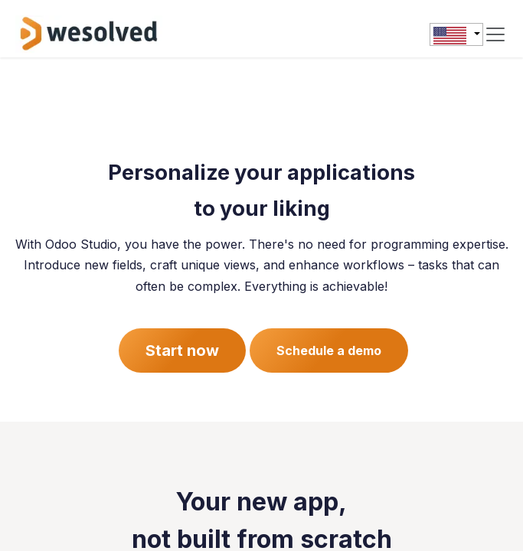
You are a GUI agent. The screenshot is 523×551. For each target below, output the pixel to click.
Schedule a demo (328, 350)
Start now (182, 350)
